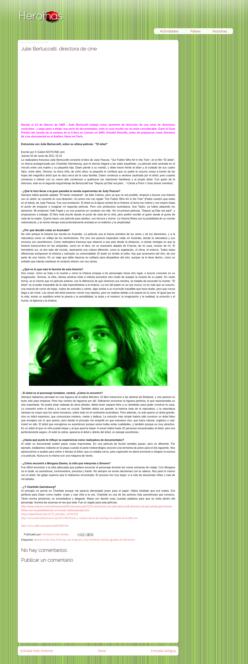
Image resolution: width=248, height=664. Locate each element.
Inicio (102, 650)
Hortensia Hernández (56, 534)
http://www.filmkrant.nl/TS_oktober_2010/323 (49, 514)
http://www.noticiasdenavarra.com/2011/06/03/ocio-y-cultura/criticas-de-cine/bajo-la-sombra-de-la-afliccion (79, 518)
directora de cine (44, 539)
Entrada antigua (163, 650)
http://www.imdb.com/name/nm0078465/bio (45, 525)
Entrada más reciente (36, 650)
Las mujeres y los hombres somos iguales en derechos (100, 539)
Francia (60, 539)
